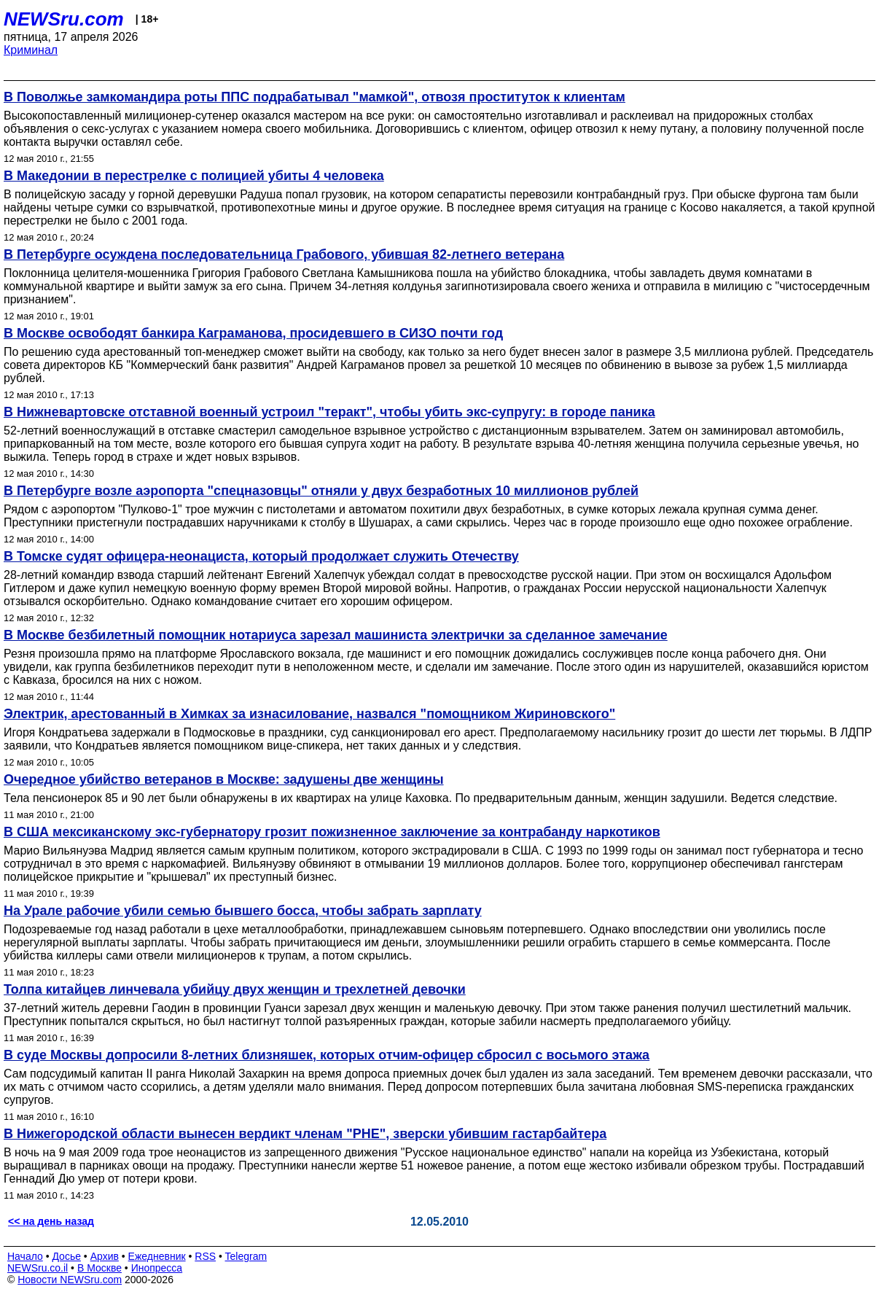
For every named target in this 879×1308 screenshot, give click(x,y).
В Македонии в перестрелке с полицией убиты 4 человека (194, 175)
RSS (205, 1256)
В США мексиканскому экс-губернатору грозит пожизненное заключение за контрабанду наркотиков (332, 832)
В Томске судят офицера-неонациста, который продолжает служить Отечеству (261, 556)
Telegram (246, 1256)
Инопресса (157, 1268)
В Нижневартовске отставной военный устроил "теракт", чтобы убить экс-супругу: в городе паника (329, 412)
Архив (104, 1256)
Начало (25, 1256)
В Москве (99, 1268)
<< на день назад (51, 1221)
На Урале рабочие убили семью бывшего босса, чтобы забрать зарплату (243, 910)
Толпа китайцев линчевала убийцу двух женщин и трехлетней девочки (235, 989)
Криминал (31, 50)
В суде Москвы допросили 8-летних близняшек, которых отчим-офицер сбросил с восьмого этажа (326, 1055)
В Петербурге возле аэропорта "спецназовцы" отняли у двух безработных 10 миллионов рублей (321, 490)
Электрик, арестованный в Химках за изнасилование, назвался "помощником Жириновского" (309, 713)
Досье (66, 1256)
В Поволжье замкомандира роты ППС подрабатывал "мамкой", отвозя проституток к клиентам (314, 97)
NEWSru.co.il (37, 1268)
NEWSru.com (64, 19)
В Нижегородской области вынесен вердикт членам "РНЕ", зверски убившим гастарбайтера (305, 1133)
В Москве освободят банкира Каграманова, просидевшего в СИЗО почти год (253, 333)
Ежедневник (157, 1256)
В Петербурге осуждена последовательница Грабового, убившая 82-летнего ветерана (284, 254)
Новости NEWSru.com (69, 1279)
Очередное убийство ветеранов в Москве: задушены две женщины (224, 779)
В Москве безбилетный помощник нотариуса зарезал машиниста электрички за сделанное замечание (336, 635)
